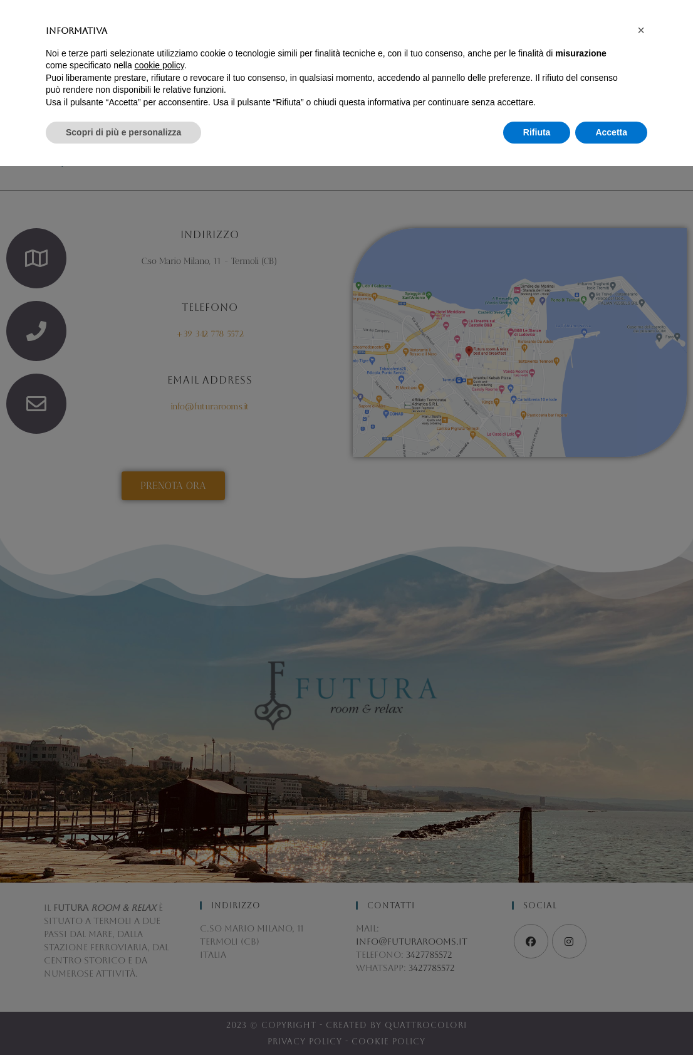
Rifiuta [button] (537, 1021)
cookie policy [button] (159, 954)
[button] (641, 919)
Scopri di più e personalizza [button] (123, 1021)
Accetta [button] (611, 1021)
